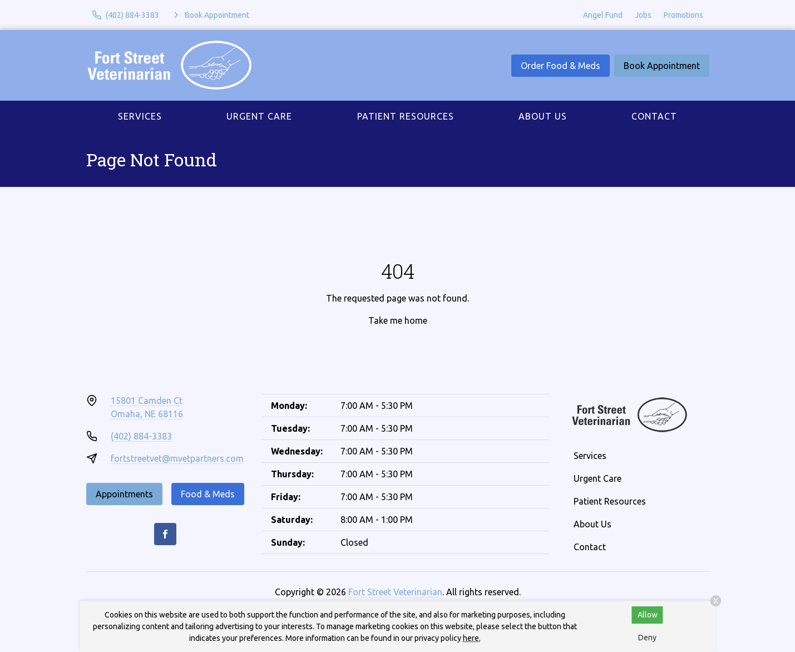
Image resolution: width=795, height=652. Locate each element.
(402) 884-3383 (141, 436)
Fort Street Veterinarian (395, 592)
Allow (648, 614)
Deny (647, 637)
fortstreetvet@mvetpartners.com (177, 458)
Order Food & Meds (560, 66)
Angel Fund (603, 15)
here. (472, 638)
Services (140, 116)
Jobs (643, 15)
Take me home (397, 320)
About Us (543, 116)
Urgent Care (259, 116)
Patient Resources (405, 116)
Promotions (683, 15)
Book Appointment (662, 66)
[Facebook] (165, 534)
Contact (654, 116)
